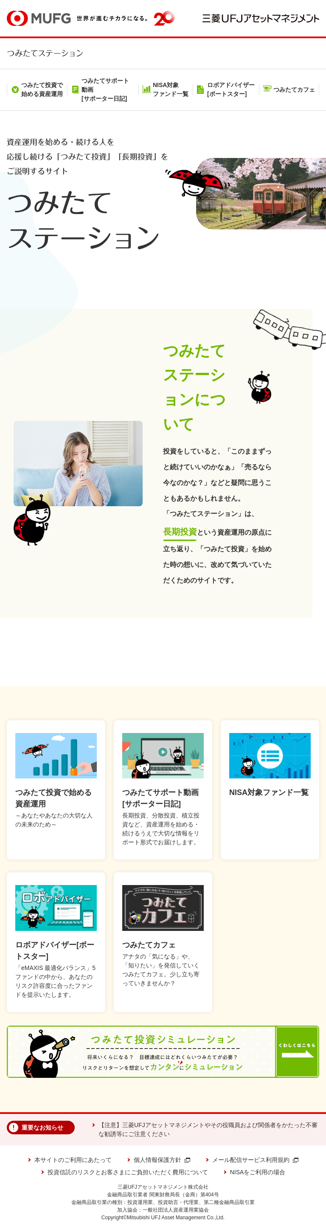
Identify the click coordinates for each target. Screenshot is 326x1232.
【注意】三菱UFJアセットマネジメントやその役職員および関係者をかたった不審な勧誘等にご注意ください (208, 1129)
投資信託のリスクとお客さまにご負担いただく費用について (128, 1172)
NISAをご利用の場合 (258, 1172)
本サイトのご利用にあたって (73, 1159)
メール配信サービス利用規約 (255, 1159)
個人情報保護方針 (162, 1159)
